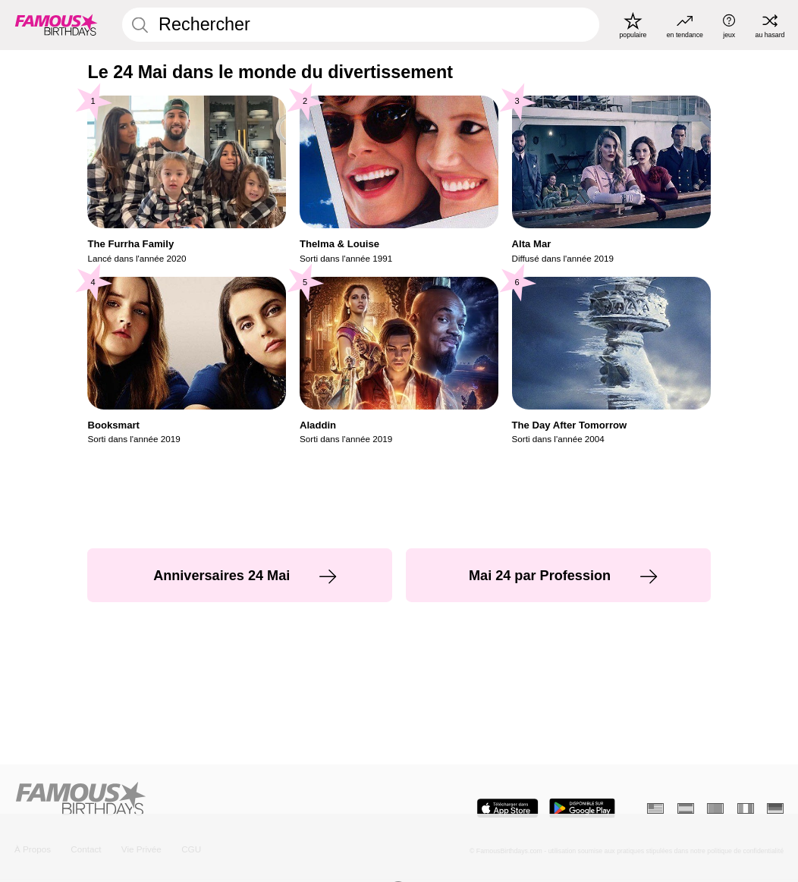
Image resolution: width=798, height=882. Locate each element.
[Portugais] (715, 809)
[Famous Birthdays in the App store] (507, 808)
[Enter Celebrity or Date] (360, 25)
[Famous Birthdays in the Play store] (582, 808)
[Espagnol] (685, 809)
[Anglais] (655, 809)
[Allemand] (775, 809)
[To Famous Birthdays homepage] (56, 24)
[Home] (203, 799)
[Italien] (745, 809)
